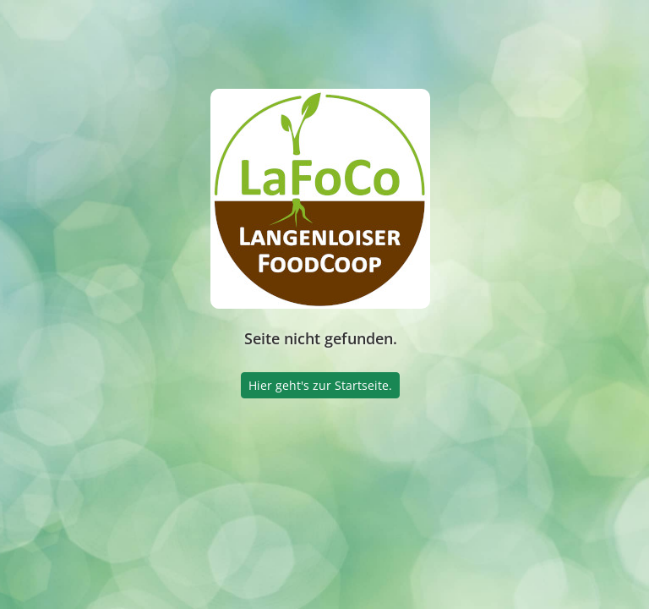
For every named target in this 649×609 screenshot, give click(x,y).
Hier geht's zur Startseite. (320, 385)
